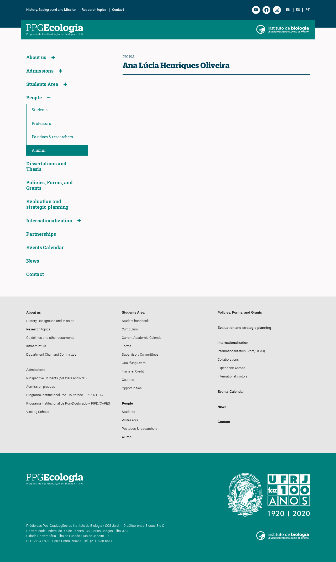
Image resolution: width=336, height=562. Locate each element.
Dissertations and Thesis (46, 166)
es (298, 10)
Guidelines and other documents (50, 338)
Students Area (42, 84)
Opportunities (132, 388)
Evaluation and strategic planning (47, 204)
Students (40, 109)
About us (36, 57)
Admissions (40, 71)
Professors (41, 123)
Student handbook (135, 321)
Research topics (94, 10)
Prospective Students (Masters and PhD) (56, 378)
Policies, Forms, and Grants (49, 185)
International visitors (233, 376)
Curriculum (130, 329)
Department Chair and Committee (51, 354)
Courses (128, 380)
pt (308, 10)
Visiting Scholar (37, 412)
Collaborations (228, 359)
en (288, 10)
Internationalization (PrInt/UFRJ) (241, 351)
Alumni (38, 150)
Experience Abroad (231, 368)
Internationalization (49, 220)
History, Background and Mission (51, 10)
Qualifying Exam (134, 363)
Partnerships (41, 234)
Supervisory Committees (140, 354)
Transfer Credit (133, 371)
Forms (127, 346)
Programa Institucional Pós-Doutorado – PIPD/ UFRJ (65, 395)
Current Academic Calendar (142, 338)
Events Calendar (45, 247)
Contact (118, 10)
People (34, 97)
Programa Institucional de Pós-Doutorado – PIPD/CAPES (68, 403)
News (32, 261)
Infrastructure (36, 346)
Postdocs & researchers (52, 136)
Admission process (40, 387)
